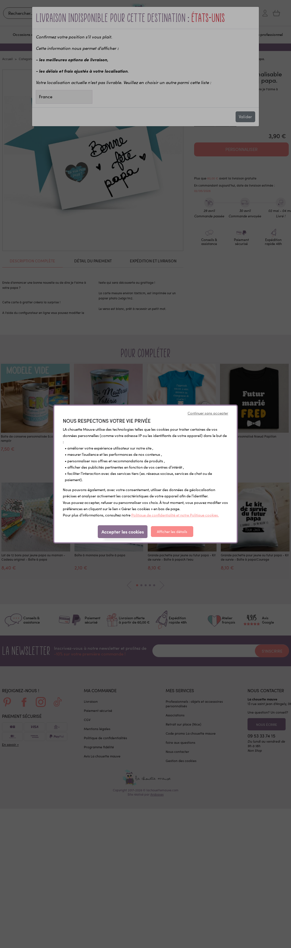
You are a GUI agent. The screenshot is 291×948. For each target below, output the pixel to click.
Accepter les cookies (122, 531)
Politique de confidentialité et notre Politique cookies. (175, 515)
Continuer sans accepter (208, 413)
